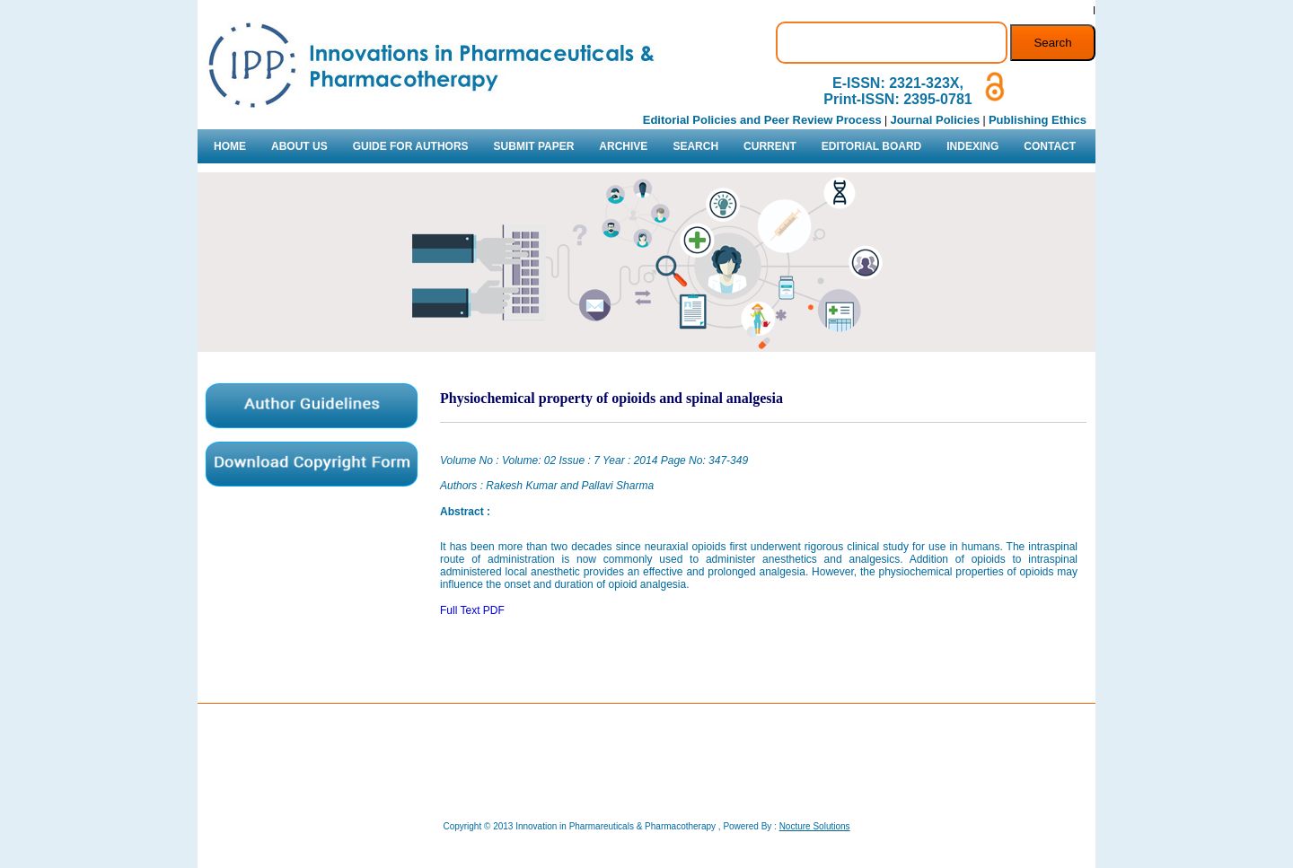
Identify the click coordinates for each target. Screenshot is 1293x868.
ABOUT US (299, 146)
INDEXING (972, 146)
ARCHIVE (623, 146)
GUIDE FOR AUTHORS (411, 146)
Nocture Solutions (814, 826)
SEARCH (695, 146)
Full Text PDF (472, 610)
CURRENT (769, 146)
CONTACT (1050, 146)
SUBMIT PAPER (534, 146)
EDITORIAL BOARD (872, 146)
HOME (230, 146)
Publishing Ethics (1037, 120)
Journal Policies (935, 120)
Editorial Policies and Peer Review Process (762, 120)
